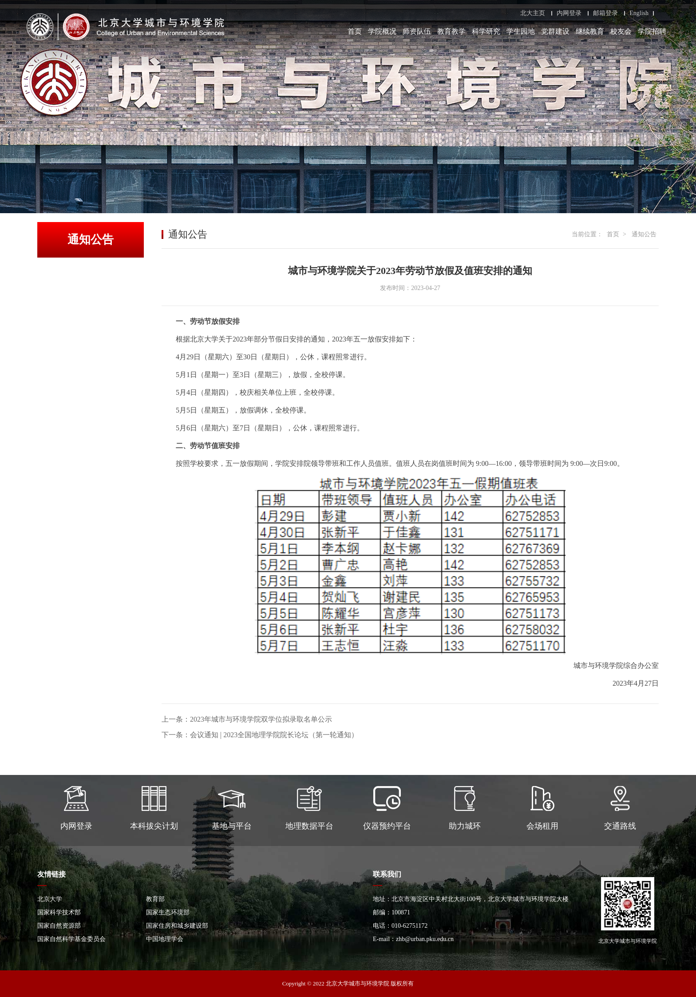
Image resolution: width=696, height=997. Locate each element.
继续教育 (590, 31)
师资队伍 (417, 31)
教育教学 (451, 31)
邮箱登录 (605, 13)
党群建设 (555, 31)
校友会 (621, 31)
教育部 (155, 899)
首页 (355, 31)
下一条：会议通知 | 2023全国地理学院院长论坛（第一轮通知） (260, 735)
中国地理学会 (164, 939)
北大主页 (532, 13)
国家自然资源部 (59, 925)
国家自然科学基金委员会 (71, 939)
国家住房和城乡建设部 (177, 925)
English (639, 13)
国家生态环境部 (168, 912)
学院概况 (382, 31)
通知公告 (644, 234)
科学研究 (486, 31)
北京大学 (49, 899)
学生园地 (520, 31)
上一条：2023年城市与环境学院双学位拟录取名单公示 (247, 719)
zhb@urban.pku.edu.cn (425, 939)
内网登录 (569, 13)
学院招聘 (652, 31)
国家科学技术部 (59, 912)
